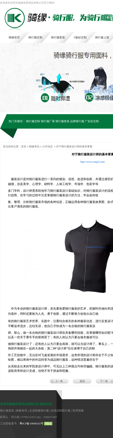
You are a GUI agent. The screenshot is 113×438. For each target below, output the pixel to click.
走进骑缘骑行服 (39, 410)
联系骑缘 (78, 410)
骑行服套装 (63, 121)
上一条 (59, 381)
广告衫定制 (92, 121)
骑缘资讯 (34, 146)
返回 (82, 381)
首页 (23, 146)
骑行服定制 (33, 121)
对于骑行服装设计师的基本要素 (74, 146)
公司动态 (47, 146)
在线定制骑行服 (60, 410)
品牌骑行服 (77, 121)
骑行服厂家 (48, 121)
